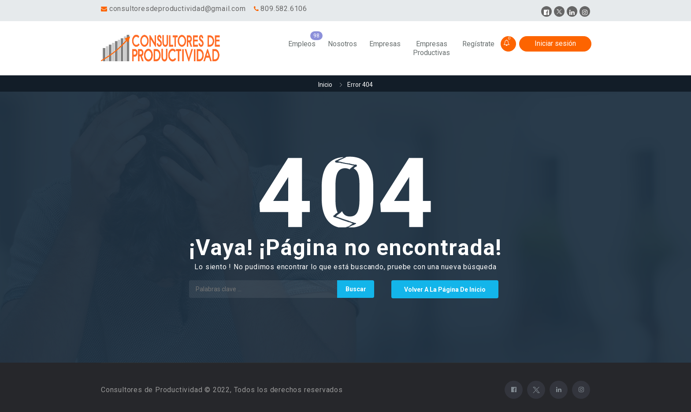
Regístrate (478, 44)
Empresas (385, 44)
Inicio (325, 84)
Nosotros (342, 44)
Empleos (302, 44)
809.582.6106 (283, 8)
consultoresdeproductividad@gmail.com (177, 8)
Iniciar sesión (555, 43)
